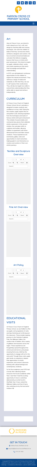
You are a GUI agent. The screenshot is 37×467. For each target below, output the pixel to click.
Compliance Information (15, 465)
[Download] (27, 162)
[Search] (21, 166)
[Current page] (18, 159)
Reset (22, 162)
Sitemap (3, 465)
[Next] (23, 159)
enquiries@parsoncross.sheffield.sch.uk (19, 448)
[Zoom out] (17, 162)
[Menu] (33, 23)
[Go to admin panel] (30, 465)
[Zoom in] (13, 162)
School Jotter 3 (18, 463)
